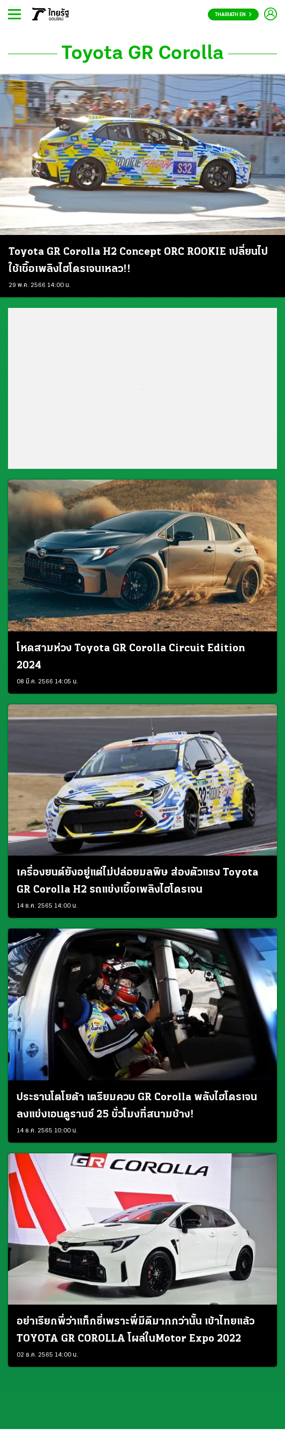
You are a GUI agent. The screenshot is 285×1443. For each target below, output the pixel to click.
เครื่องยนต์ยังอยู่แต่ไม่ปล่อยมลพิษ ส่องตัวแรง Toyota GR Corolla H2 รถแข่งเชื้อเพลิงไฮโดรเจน (137, 881)
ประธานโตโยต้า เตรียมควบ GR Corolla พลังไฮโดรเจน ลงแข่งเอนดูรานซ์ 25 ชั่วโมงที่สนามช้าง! (137, 1106)
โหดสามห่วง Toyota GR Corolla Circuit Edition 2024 (131, 657)
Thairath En (233, 15)
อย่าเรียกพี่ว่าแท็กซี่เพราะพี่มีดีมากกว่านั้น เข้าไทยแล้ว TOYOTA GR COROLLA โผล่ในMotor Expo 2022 (135, 1330)
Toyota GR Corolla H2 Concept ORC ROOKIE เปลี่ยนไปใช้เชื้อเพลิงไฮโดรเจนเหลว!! (138, 261)
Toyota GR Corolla (143, 54)
